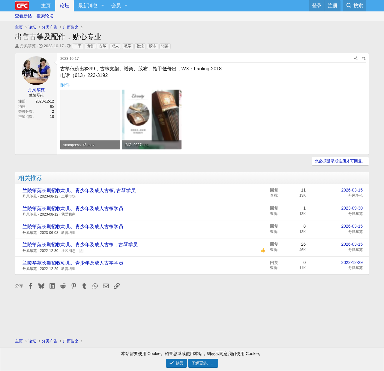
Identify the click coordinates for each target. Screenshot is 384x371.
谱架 (165, 46)
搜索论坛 (45, 16)
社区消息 (68, 251)
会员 (116, 5)
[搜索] (354, 5)
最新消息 (88, 5)
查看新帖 (23, 16)
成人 (115, 46)
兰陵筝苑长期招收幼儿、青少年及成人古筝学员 (72, 208)
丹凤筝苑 (28, 46)
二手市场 (68, 196)
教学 (127, 46)
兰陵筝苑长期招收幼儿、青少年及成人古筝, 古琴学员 (79, 190)
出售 (90, 46)
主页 (46, 5)
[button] (102, 5)
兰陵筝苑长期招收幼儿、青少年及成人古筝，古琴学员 (80, 244)
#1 (364, 59)
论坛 (64, 5)
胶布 (152, 46)
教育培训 (68, 233)
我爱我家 (68, 214)
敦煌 (140, 46)
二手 (77, 46)
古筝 (102, 46)
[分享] (356, 58)
